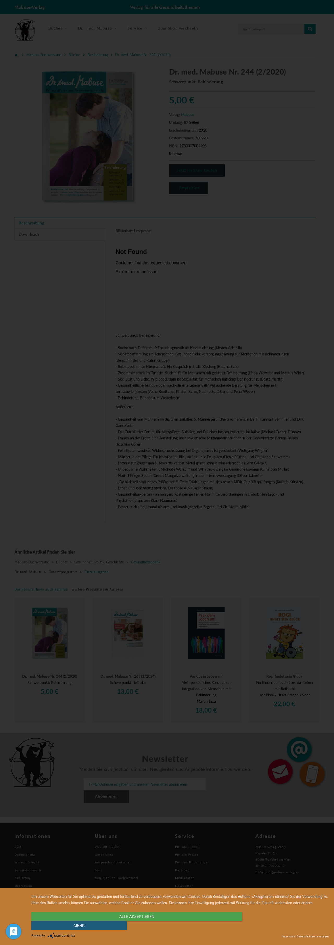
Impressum (288, 936)
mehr (284, 926)
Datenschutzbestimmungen (313, 936)
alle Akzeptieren (135, 926)
